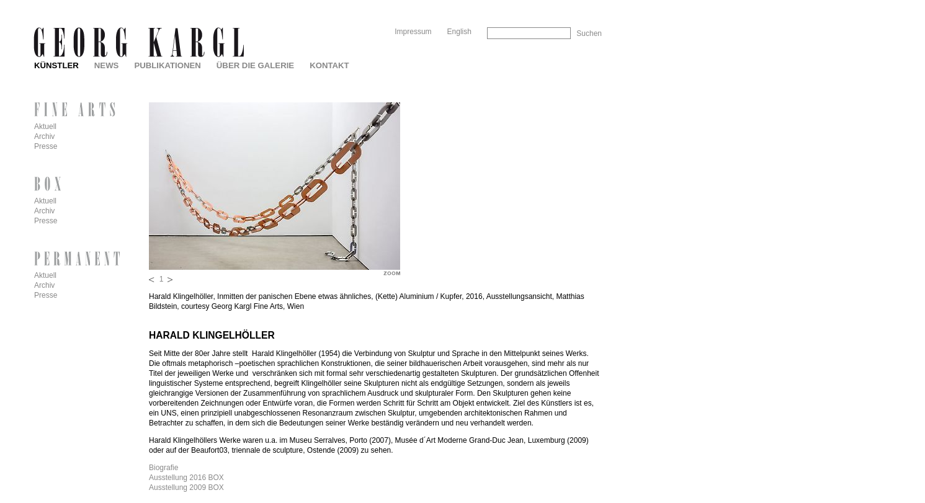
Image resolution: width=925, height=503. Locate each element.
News (106, 65)
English (459, 31)
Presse (45, 146)
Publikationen (167, 65)
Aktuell (45, 126)
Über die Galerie (255, 65)
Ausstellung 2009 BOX (186, 487)
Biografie (163, 467)
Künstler (56, 65)
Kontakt (329, 65)
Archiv (44, 136)
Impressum (413, 31)
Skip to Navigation (578, 4)
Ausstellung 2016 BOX (186, 477)
